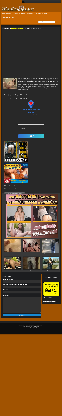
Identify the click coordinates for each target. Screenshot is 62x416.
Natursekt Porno (13, 185)
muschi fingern (19, 188)
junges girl (13, 188)
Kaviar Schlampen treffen (18, 28)
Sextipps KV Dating (19, 13)
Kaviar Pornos (6, 13)
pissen (30, 188)
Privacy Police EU (33, 327)
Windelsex (30, 13)
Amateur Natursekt (41, 13)
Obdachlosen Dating (8, 17)
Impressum (27, 327)
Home (31, 330)
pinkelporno (26, 188)
